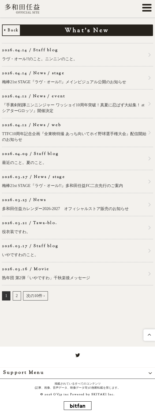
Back (11, 30)
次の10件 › (35, 296)
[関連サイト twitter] (77, 355)
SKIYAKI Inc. (103, 394)
